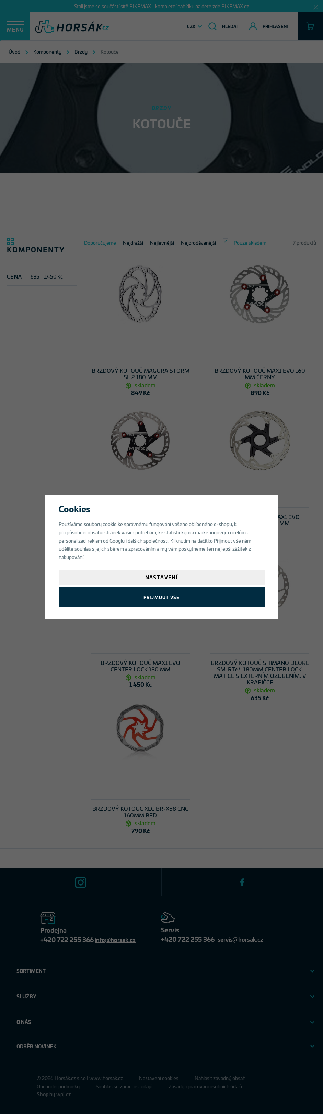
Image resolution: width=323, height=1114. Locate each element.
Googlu (117, 540)
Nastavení (161, 577)
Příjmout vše (161, 597)
